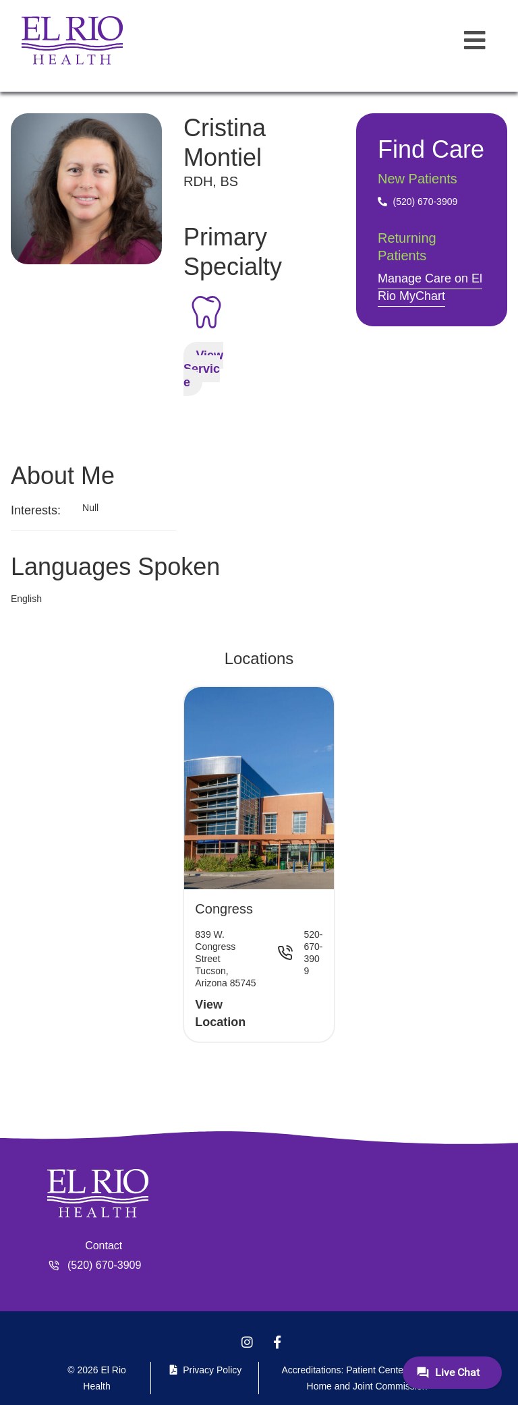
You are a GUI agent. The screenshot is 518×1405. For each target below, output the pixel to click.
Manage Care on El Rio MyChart (430, 287)
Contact (103, 1245)
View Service (203, 369)
